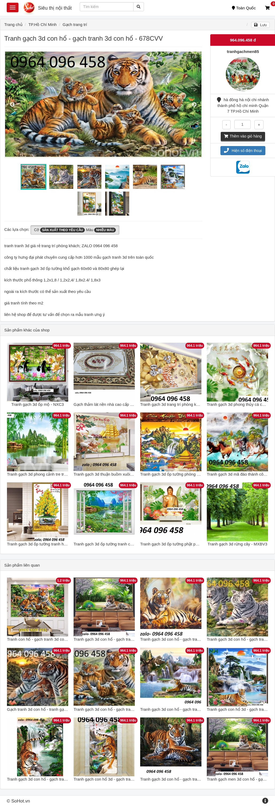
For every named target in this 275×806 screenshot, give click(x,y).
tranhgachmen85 (243, 51)
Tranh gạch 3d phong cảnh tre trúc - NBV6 (44, 474)
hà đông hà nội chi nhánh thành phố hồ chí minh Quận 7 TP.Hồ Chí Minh (243, 105)
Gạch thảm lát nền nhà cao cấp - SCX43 (109, 404)
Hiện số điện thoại (243, 150)
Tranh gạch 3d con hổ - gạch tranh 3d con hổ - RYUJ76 (56, 779)
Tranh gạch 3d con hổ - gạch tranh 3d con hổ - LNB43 (122, 639)
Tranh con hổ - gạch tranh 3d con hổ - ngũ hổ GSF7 (53, 639)
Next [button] (194, 104)
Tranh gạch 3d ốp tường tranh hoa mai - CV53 (48, 544)
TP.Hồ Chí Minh (42, 24)
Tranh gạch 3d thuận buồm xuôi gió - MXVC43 (115, 474)
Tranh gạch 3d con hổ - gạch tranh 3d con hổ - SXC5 (187, 639)
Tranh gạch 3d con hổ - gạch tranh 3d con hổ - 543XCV (189, 709)
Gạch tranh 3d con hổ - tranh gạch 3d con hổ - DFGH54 (56, 709)
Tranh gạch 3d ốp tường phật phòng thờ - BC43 (182, 544)
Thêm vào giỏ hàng (243, 136)
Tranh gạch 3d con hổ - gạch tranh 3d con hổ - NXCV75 (123, 709)
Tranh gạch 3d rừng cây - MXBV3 (237, 544)
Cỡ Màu (75, 230)
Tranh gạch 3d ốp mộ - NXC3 (37, 404)
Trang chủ (13, 24)
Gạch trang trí (75, 24)
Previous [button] (12, 104)
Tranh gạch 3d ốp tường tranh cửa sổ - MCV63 (116, 544)
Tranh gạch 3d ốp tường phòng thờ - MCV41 (179, 474)
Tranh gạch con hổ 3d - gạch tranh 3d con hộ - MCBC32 (124, 779)
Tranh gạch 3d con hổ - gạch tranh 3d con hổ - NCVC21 (190, 779)
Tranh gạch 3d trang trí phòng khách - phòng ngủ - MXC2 (191, 404)
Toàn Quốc (244, 8)
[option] (103, 104)
